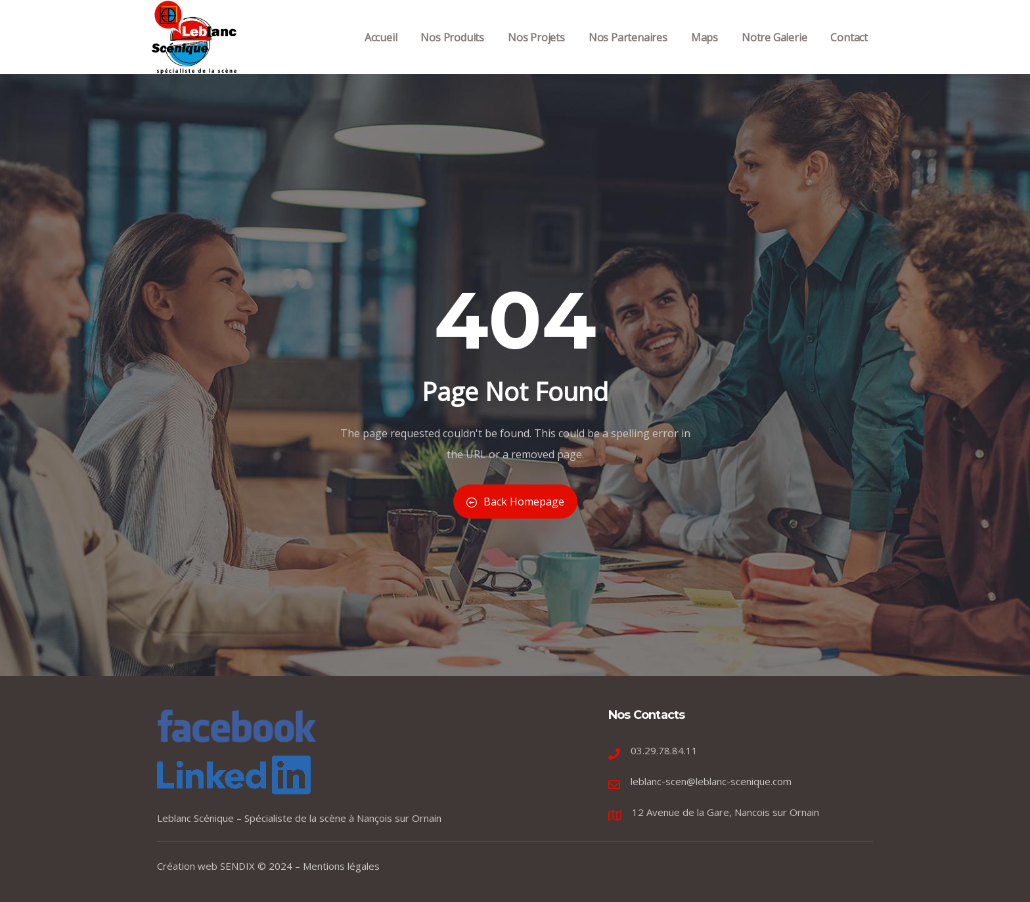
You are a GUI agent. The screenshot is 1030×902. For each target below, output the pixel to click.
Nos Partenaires (628, 51)
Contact (849, 51)
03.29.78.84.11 (664, 750)
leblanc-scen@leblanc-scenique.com (711, 781)
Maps (704, 51)
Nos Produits (452, 51)
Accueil (381, 51)
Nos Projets (536, 51)
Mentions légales (341, 865)
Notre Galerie (774, 51)
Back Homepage (515, 501)
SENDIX (237, 865)
